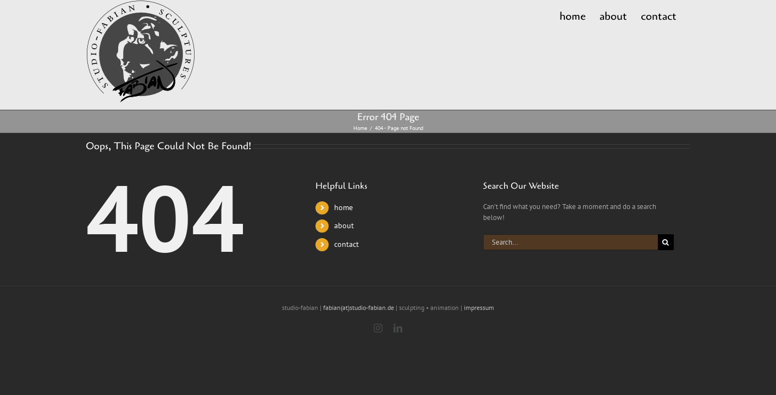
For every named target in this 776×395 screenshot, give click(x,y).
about (344, 225)
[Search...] (570, 242)
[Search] (666, 242)
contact (346, 244)
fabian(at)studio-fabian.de (358, 307)
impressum (479, 307)
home (343, 207)
